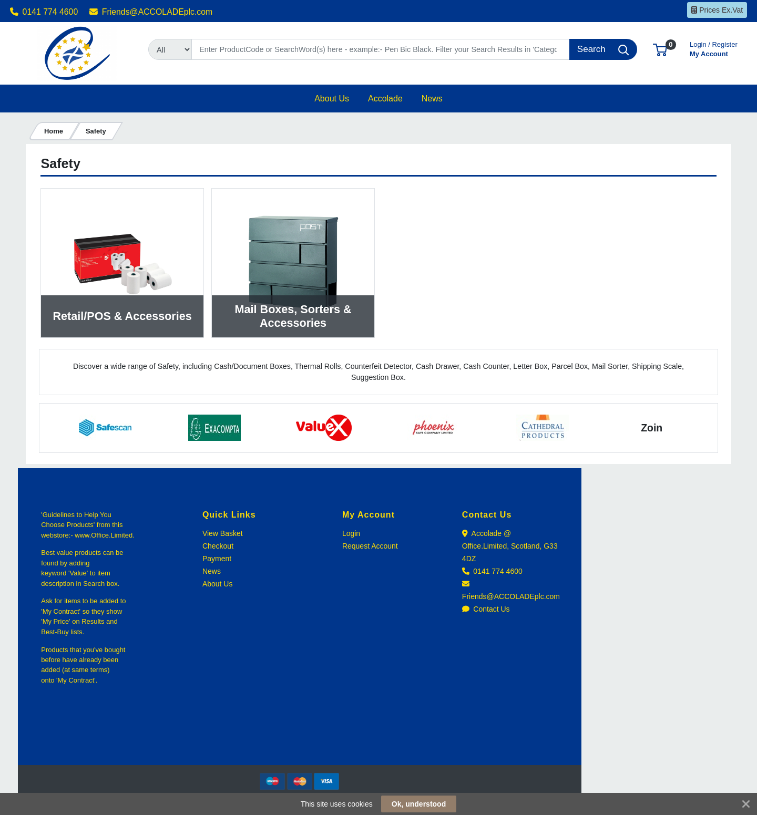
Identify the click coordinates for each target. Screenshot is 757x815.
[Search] (380, 49)
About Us (217, 584)
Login (351, 533)
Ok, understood (419, 804)
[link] (299, 746)
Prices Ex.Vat (717, 10)
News (211, 571)
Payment (216, 558)
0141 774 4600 (44, 11)
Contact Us (486, 609)
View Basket (222, 533)
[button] (660, 49)
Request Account (370, 546)
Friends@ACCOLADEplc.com (150, 11)
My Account (714, 48)
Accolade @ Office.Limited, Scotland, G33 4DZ (510, 546)
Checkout (217, 546)
